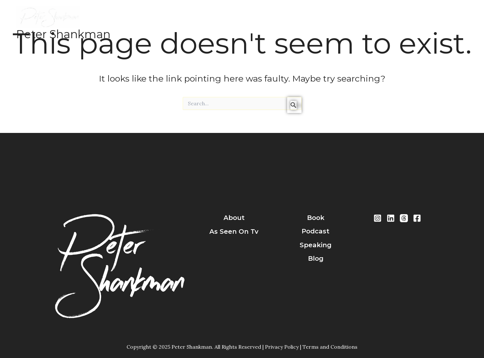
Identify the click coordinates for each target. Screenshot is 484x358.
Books (203, 23)
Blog (289, 23)
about (234, 218)
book (315, 218)
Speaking (262, 23)
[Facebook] (417, 218)
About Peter (170, 23)
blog (315, 259)
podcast (316, 231)
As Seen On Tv (234, 231)
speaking (315, 245)
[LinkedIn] (390, 218)
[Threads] (404, 218)
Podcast (230, 23)
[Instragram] (377, 218)
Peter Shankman (63, 34)
